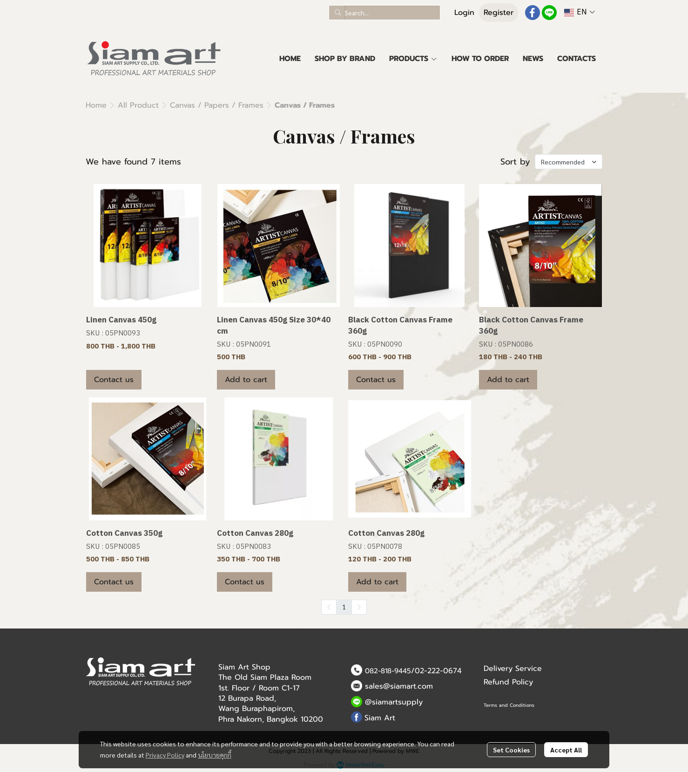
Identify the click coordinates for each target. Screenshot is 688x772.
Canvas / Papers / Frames (216, 105)
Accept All (566, 749)
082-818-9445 (388, 671)
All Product (138, 105)
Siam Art (379, 718)
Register (498, 12)
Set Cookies (511, 749)
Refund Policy (508, 682)
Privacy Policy (165, 755)
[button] (384, 12)
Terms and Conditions (509, 705)
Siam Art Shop (244, 667)
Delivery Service (513, 668)
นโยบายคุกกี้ (214, 755)
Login (464, 12)
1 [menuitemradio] (344, 606)
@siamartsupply (394, 702)
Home (96, 105)
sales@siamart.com (399, 686)
